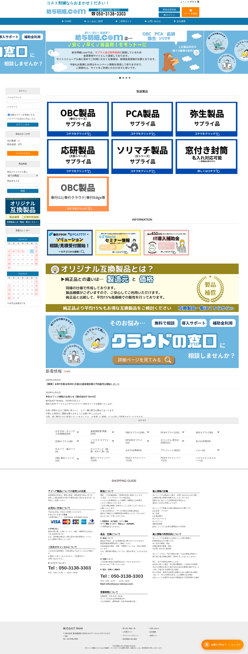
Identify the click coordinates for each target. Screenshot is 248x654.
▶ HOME (66, 21)
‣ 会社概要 (152, 632)
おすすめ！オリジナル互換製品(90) (65, 432)
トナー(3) (200, 450)
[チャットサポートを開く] (223, 645)
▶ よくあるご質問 (93, 21)
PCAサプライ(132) (170, 432)
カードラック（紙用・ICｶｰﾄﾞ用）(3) (99, 450)
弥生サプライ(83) (204, 432)
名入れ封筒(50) (203, 441)
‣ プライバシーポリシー (130, 635)
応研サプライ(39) (64, 441)
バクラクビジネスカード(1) (206, 459)
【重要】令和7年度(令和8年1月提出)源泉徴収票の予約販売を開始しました (83, 384)
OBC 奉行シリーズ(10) (64, 459)
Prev (50, 53)
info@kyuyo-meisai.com (119, 583)
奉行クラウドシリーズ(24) (100, 459)
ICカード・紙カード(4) (65, 450)
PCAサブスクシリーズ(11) (171, 459)
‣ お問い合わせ (154, 628)
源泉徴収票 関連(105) (98, 432)
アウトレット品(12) (170, 450)
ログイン (169, 15)
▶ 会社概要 (180, 21)
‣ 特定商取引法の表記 (129, 639)
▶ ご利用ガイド (124, 21)
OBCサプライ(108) (135, 432)
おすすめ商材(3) (134, 450)
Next (196, 53)
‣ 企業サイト (153, 635)
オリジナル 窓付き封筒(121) (170, 441)
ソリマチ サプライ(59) (99, 441)
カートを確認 (190, 12)
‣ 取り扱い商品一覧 (128, 628)
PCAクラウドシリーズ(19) (136, 459)
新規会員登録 (169, 9)
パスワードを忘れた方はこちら (21, 119)
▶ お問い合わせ (153, 21)
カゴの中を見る (23, 153)
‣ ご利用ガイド (127, 632)
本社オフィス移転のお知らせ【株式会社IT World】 (71, 396)
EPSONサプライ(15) (134, 441)
